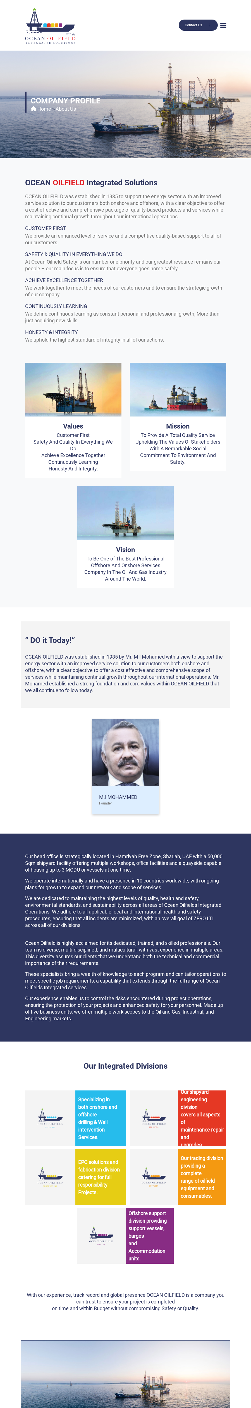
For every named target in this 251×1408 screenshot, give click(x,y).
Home (44, 109)
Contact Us (193, 25)
